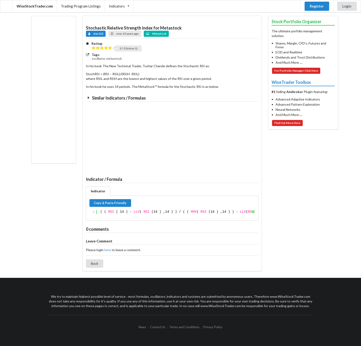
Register (317, 6)
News (142, 327)
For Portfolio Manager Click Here (296, 70)
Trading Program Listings (81, 6)
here (107, 250)
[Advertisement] (53, 89)
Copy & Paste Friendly (110, 203)
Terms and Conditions (184, 327)
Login (346, 6)
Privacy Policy (212, 327)
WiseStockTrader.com (35, 6)
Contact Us (157, 327)
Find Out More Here (287, 123)
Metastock (156, 33)
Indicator (98, 191)
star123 (95, 33)
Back (94, 263)
